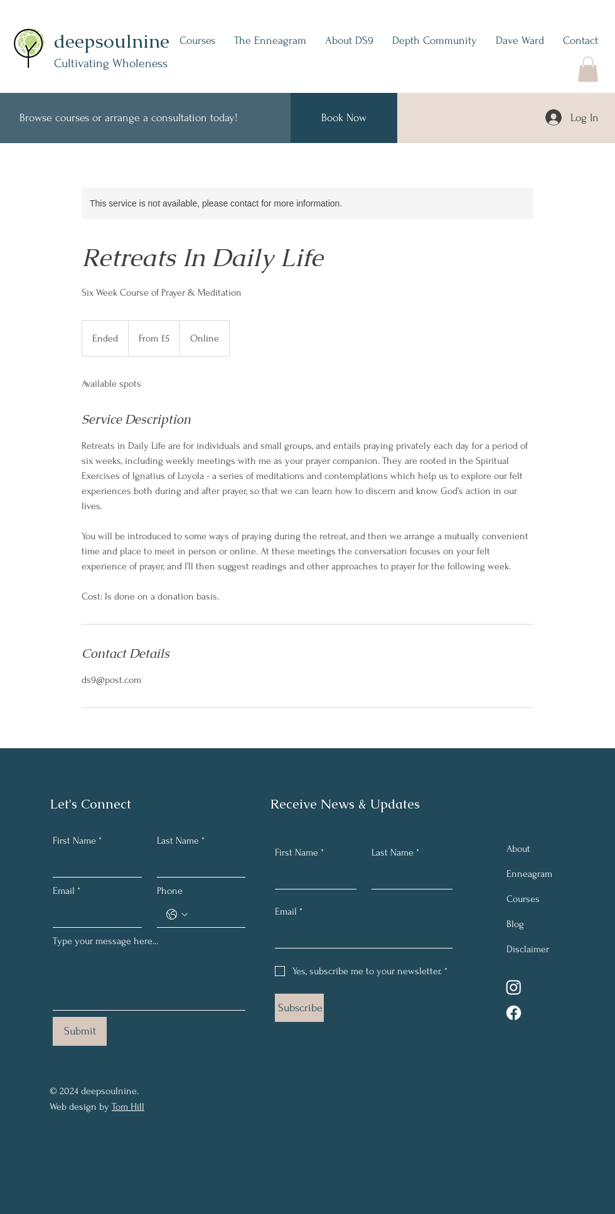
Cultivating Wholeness (111, 63)
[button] (588, 69)
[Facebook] (513, 1013)
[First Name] (93, 864)
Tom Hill (128, 1106)
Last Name (181, 840)
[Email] (93, 915)
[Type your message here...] (149, 981)
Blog (515, 924)
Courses (523, 899)
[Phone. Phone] (214, 915)
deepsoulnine (111, 41)
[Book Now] (344, 117)
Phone (170, 890)
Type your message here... (105, 941)
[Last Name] (197, 864)
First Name (77, 840)
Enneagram (529, 873)
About (518, 848)
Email (66, 891)
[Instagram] (513, 987)
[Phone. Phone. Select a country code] (177, 914)
